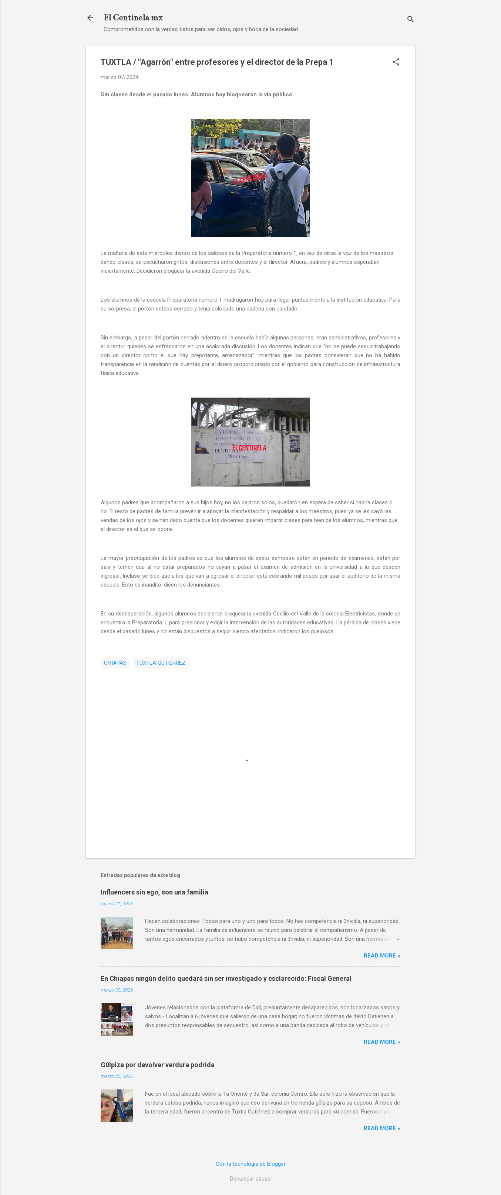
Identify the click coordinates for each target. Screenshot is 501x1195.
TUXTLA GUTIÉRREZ (161, 663)
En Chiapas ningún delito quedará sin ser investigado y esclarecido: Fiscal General (226, 978)
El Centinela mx (133, 18)
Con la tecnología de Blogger (251, 1164)
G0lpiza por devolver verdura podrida (158, 1065)
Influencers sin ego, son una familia (154, 892)
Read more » (382, 955)
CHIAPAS (115, 663)
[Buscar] (410, 20)
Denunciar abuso (250, 1178)
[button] (395, 62)
